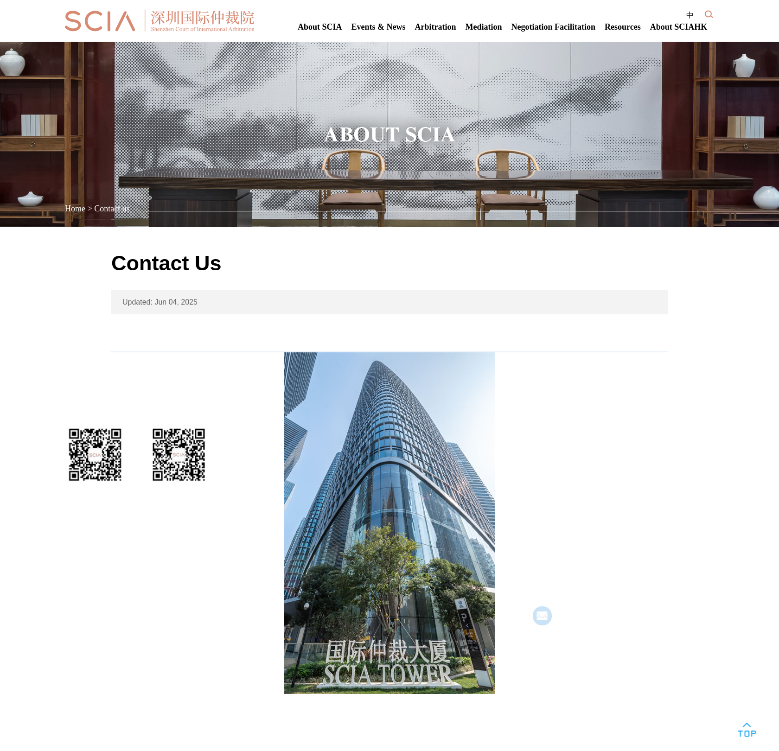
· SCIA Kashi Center (567, 569)
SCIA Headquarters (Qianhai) (583, 429)
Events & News (378, 27)
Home (75, 208)
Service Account (178, 495)
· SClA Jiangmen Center (574, 540)
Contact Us (556, 403)
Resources (623, 27)
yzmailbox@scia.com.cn (595, 621)
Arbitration (435, 27)
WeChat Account (95, 495)
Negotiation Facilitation (553, 27)
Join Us (81, 532)
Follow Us (87, 403)
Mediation (484, 27)
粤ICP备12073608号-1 (102, 606)
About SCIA (320, 27)
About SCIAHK (679, 27)
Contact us (112, 208)
